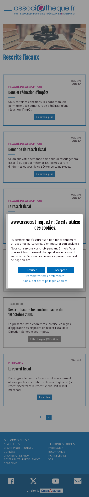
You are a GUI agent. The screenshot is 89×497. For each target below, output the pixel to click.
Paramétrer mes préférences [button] (45, 276)
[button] (60, 270)
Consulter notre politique (45, 281)
